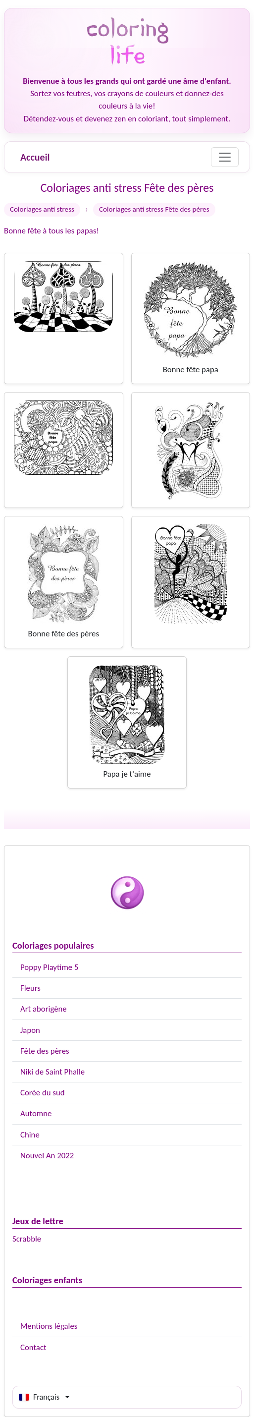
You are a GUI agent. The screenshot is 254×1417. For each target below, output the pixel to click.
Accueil (35, 157)
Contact (33, 1347)
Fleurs (30, 988)
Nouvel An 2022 (47, 1155)
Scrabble (26, 1239)
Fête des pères (44, 1051)
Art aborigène (43, 1009)
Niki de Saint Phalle (52, 1072)
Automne (35, 1113)
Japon (30, 1030)
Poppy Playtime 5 (49, 967)
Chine (30, 1135)
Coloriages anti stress (42, 209)
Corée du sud (42, 1092)
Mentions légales (48, 1326)
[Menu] (225, 157)
